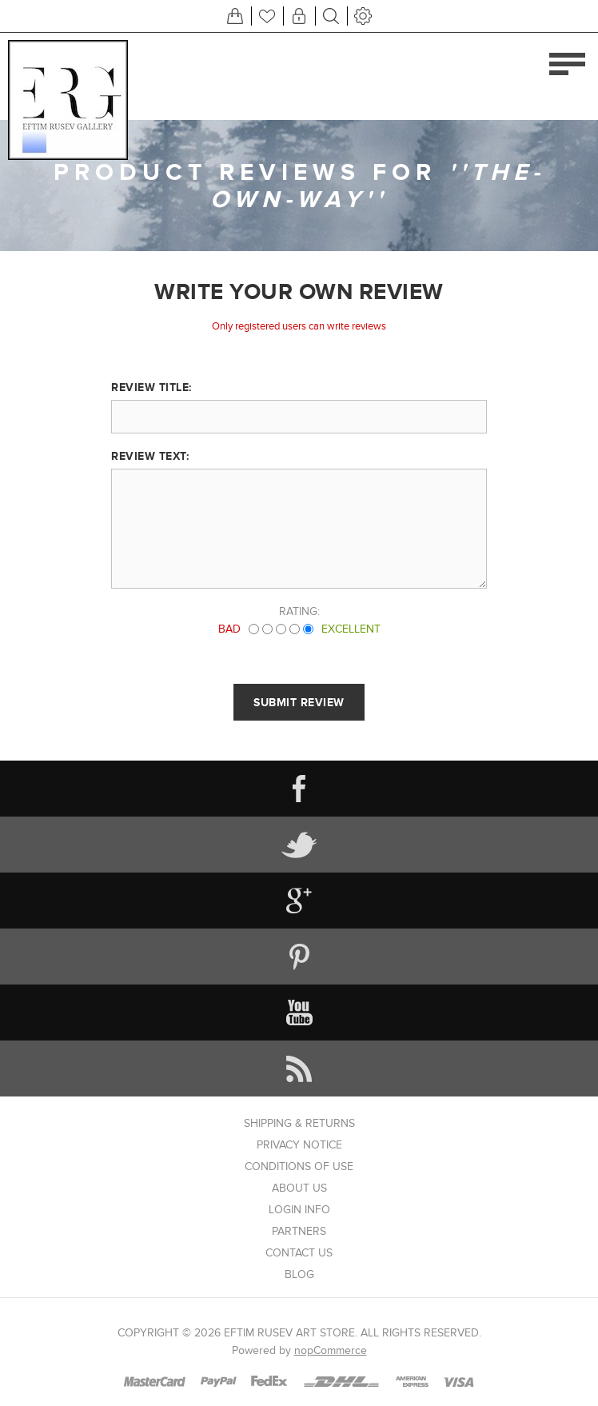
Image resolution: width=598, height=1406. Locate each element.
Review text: (150, 455)
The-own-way (377, 185)
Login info (299, 1209)
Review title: (151, 387)
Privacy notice (299, 1145)
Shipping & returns (299, 1123)
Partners (299, 1231)
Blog (299, 1274)
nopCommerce (330, 1350)
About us (299, 1188)
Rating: (299, 611)
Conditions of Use (299, 1166)
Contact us (299, 1253)
